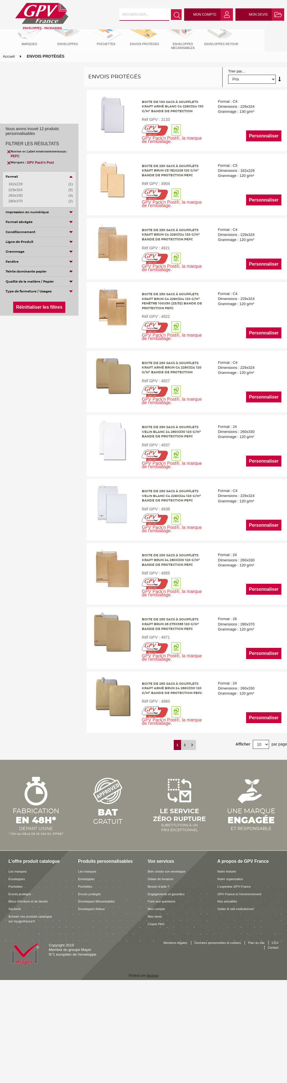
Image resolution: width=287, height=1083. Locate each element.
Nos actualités (229, 999)
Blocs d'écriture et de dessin (31, 999)
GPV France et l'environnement (243, 991)
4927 (162, 432)
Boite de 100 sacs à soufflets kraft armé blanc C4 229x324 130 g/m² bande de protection (172, 130)
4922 (162, 362)
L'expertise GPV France (237, 984)
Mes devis (156, 1014)
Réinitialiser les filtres (39, 307)
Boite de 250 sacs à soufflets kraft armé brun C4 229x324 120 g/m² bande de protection (172, 417)
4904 (162, 214)
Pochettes (16, 984)
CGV (255, 1046)
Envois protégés (21, 991)
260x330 (36, 196)
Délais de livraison (163, 976)
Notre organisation (232, 976)
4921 (162, 288)
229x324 (36, 190)
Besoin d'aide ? (160, 984)
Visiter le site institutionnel (238, 1006)
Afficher (242, 841)
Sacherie (15, 1006)
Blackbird (152, 1073)
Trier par (235, 91)
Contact (272, 1046)
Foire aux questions (164, 999)
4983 (162, 799)
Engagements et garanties (169, 991)
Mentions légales (177, 1040)
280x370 (36, 201)
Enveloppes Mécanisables (99, 999)
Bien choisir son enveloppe (170, 969)
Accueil (9, 76)
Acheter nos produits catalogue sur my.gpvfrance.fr (33, 1016)
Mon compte (158, 1006)
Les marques (19, 969)
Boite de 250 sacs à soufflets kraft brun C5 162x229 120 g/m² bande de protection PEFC (172, 199)
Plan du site (269, 1040)
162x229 (36, 184)
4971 (162, 724)
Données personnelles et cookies (225, 1040)
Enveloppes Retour (94, 1006)
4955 (162, 655)
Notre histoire (228, 969)
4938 (162, 580)
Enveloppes (18, 976)
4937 (162, 506)
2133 (162, 144)
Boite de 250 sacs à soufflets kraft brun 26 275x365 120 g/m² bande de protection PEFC (173, 710)
